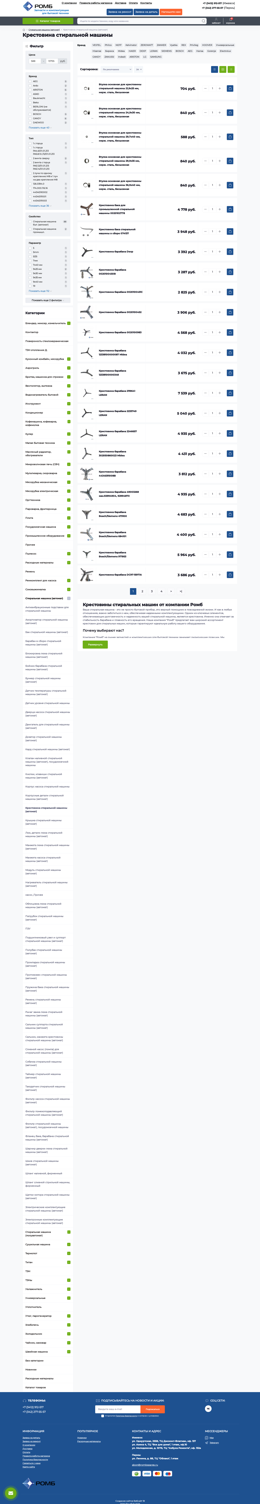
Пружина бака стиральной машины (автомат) (47, 989)
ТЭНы (28, 1280)
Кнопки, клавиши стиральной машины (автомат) (43, 776)
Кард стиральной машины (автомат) (47, 749)
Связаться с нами (31, 1463)
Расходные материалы (39, 562)
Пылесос (30, 553)
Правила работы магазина (95, 2)
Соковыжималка (35, 589)
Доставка (120, 2)
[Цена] (35, 61)
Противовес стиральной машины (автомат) (46, 976)
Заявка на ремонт (119, 11)
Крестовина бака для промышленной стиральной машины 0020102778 (117, 209)
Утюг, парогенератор (38, 1315)
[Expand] (68, 323)
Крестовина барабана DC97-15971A (120, 574)
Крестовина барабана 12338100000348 (112, 372)
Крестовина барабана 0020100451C (121, 292)
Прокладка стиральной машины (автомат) (45, 964)
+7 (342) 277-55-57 (212, 7)
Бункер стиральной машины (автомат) (43, 680)
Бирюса (109, 51)
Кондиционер (34, 412)
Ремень (30, 571)
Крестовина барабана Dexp (116, 251)
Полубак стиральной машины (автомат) (43, 951)
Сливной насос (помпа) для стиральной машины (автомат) (44, 1051)
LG (144, 56)
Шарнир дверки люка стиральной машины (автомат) (46, 1150)
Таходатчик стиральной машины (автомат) (45, 1088)
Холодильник (33, 1333)
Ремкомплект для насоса (40, 580)
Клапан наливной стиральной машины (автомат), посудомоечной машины (46, 762)
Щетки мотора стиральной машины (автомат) (47, 1196)
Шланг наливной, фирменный (43, 1173)
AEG (190, 51)
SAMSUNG (156, 56)
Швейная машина (36, 1351)
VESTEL (97, 45)
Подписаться (153, 1409)
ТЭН (27, 1271)
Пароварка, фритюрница (40, 509)
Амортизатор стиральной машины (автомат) (46, 621)
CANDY (96, 56)
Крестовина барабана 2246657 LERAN (118, 433)
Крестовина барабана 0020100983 (120, 332)
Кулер (29, 434)
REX (183, 45)
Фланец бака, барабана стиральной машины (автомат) (47, 1138)
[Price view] (214, 69)
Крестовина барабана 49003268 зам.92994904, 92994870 (119, 493)
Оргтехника (32, 500)
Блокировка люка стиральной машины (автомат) (43, 655)
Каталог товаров (35, 1387)
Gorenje (211, 51)
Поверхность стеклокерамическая (46, 341)
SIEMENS (167, 51)
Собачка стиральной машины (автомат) (43, 1063)
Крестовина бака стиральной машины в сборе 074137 (117, 231)
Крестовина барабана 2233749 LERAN (117, 413)
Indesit (122, 56)
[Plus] (219, 88)
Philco (108, 45)
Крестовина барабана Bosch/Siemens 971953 (112, 554)
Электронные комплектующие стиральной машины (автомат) (44, 1221)
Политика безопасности (126, 1416)
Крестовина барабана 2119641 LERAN (117, 392)
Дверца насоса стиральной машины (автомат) (47, 714)
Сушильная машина (37, 1244)
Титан (28, 1262)
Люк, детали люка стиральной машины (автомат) (43, 834)
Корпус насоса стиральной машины (47, 786)
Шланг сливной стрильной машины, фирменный (47, 1184)
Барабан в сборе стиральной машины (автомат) (43, 643)
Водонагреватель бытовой (41, 394)
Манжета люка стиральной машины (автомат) (47, 847)
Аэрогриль (32, 367)
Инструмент (33, 403)
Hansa (199, 51)
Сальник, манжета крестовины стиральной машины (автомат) (44, 1038)
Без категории (34, 1360)
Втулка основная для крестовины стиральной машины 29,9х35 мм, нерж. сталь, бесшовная (120, 160)
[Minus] (205, 88)
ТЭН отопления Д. (36, 350)
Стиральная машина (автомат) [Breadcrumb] (44, 29)
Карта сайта (29, 1467)
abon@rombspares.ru (145, 1464)
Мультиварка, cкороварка (41, 473)
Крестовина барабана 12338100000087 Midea (113, 352)
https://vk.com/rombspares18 (208, 1408)
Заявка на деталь (146, 11)
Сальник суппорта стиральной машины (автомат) (44, 1026)
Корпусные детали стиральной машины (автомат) (44, 797)
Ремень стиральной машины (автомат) (43, 1001)
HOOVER (207, 45)
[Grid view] (222, 69)
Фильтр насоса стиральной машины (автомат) (47, 1100)
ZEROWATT (147, 45)
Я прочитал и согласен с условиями (132, 1416)
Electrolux (225, 51)
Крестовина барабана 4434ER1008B (112, 473)
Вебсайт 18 (139, 1501)
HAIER (132, 51)
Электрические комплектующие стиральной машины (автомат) (45, 1209)
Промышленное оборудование (44, 535)
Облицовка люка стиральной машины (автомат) (43, 905)
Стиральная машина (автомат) (44, 598)
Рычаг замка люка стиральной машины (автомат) (43, 1014)
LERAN (154, 51)
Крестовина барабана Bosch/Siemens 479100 (113, 514)
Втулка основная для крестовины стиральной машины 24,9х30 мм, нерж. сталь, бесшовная (120, 112)
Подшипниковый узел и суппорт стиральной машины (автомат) (45, 939)
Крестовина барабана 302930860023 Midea (112, 453)
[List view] (231, 69)
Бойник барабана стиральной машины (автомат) (43, 667)
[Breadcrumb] (24, 29)
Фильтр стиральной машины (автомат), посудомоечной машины (46, 1125)
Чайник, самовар (35, 1342)
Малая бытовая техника (40, 442)
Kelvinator (131, 45)
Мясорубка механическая (41, 482)
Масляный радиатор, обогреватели (38, 453)
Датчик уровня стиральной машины (47, 703)
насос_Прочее (34, 894)
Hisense (97, 51)
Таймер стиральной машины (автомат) (43, 1076)
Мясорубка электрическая (41, 491)
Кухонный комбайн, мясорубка (44, 359)
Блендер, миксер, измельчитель (45, 323)
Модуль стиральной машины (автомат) (43, 872)
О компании (69, 2)
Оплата (133, 2)
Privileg (194, 45)
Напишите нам (171, 11)
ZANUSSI (109, 56)
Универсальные (35, 1298)
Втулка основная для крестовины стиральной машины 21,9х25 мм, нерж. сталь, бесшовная (120, 88)
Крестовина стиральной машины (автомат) (46, 809)
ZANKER (161, 45)
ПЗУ (28, 928)
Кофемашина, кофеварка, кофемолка (41, 423)
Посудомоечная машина (40, 526)
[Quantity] (212, 88)
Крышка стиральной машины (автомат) (43, 822)
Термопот (31, 1253)
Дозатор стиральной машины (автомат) (43, 738)
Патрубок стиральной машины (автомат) (44, 918)
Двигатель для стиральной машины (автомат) (47, 726)
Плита (29, 517)
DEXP (143, 51)
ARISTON (134, 56)
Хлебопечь (32, 1324)
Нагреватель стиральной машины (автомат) (46, 884)
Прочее (30, 544)
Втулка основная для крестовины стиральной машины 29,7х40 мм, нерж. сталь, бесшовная (120, 136)
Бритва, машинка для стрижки (44, 376)
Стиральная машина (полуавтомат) (38, 1234)
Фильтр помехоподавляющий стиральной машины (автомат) (44, 1113)
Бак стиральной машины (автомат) (46, 632)
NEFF (119, 45)
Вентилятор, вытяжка (38, 385)
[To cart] (230, 88)
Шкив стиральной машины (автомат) (42, 1163)
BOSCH (180, 51)
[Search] (204, 21)
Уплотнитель (33, 1307)
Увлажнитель (33, 1289)
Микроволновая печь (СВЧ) (42, 464)
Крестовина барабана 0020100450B (112, 271)
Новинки (30, 1369)
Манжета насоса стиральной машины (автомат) (43, 859)
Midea (121, 51)
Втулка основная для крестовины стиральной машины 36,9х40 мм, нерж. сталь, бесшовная (120, 185)
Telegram (214, 1442)
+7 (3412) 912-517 (212, 3)
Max (212, 1437)
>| (181, 591)
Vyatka (173, 45)
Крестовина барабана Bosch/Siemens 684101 (112, 534)
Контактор (31, 332)
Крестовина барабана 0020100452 (120, 312)
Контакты (146, 2)
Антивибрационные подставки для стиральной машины (46, 609)
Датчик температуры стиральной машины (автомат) (45, 692)
